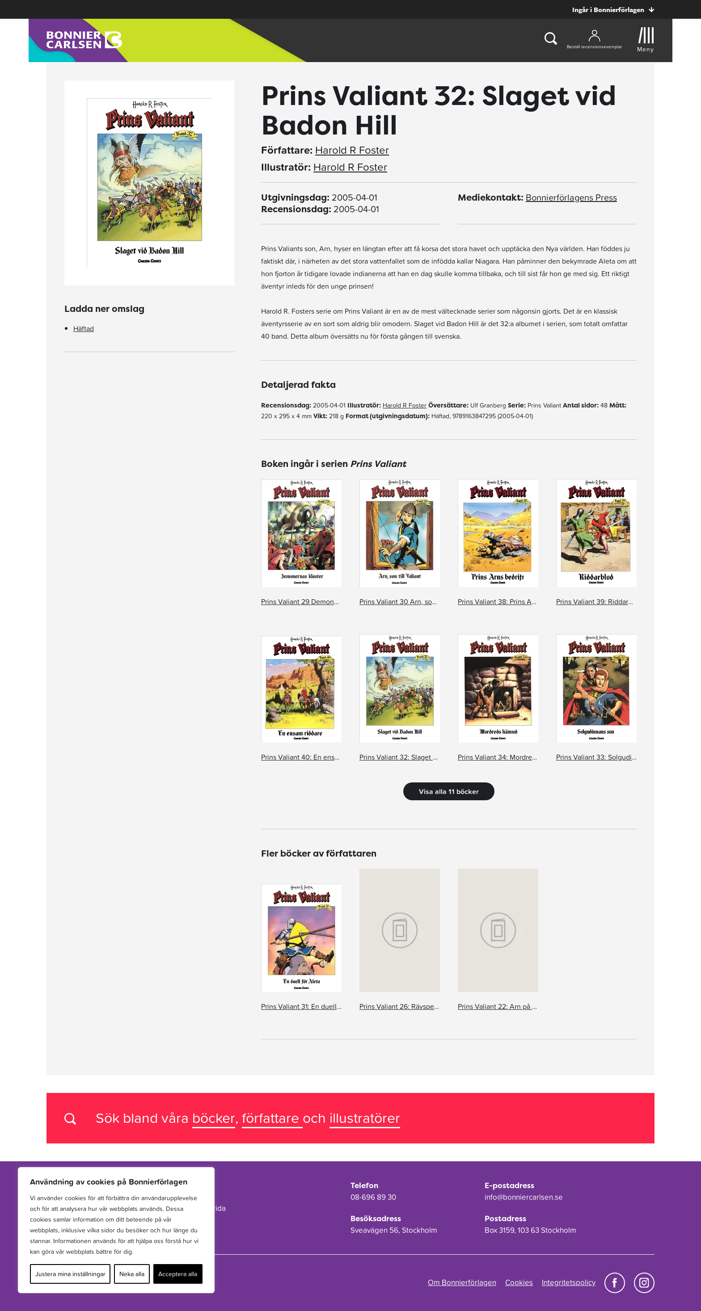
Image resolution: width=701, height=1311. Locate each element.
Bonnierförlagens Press (571, 197)
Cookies (519, 1282)
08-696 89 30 (373, 1197)
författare (272, 1117)
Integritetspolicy (568, 1282)
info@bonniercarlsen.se (524, 1197)
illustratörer (364, 1117)
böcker (213, 1117)
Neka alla (131, 1273)
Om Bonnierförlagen (462, 1282)
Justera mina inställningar (70, 1273)
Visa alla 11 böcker (449, 791)
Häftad (83, 328)
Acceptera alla (177, 1273)
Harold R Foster (352, 150)
